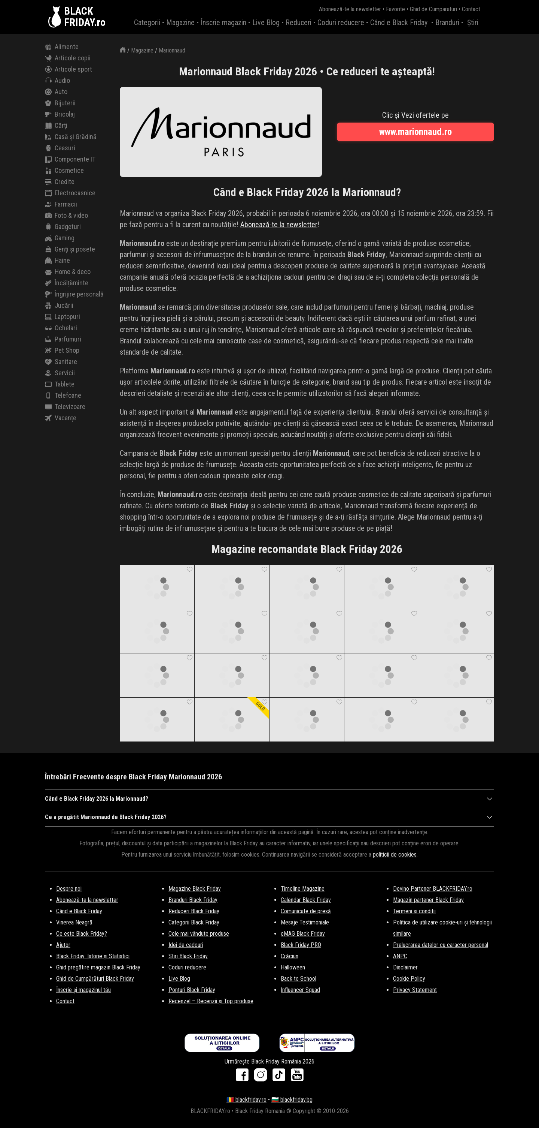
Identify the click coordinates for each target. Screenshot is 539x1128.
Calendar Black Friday (306, 899)
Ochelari (61, 328)
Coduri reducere (340, 22)
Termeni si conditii (414, 911)
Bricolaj (60, 114)
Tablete (59, 384)
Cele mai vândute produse (198, 933)
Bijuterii (60, 103)
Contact (471, 9)
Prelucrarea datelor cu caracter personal (440, 944)
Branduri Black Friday (192, 899)
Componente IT (70, 159)
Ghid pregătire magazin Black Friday (98, 967)
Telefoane (63, 395)
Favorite (395, 9)
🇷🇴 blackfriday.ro (246, 1099)
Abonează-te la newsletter (350, 9)
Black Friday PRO (301, 944)
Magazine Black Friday (194, 888)
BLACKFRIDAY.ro (85, 17)
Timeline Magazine (303, 888)
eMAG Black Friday (303, 933)
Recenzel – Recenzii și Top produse (210, 1001)
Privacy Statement (415, 989)
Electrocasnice (70, 193)
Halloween (293, 967)
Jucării (59, 305)
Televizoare (65, 406)
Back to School (298, 978)
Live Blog (266, 22)
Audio (57, 80)
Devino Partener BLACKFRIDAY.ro (432, 888)
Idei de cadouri (185, 944)
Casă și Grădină (71, 136)
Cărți (56, 125)
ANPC (400, 956)
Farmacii (61, 204)
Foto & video (66, 215)
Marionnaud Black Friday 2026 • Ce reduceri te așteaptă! (307, 71)
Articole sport (68, 69)
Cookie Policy (409, 978)
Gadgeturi (63, 226)
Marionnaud (172, 50)
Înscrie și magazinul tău (83, 989)
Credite (59, 181)
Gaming (59, 238)
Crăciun (289, 956)
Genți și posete (70, 249)
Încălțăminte (66, 283)
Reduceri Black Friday (193, 911)
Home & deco (68, 271)
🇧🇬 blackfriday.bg (292, 1099)
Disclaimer (405, 967)
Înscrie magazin (223, 22)
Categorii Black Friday (193, 922)
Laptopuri (62, 316)
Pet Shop (62, 350)
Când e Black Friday (398, 22)
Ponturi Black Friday (191, 989)
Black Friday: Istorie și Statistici (93, 956)
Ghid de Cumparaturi (433, 9)
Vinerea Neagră (74, 922)
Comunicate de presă (306, 911)
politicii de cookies (395, 854)
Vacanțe (60, 418)
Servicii (60, 373)
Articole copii (68, 58)
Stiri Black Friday (188, 956)
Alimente (62, 46)
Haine (57, 260)
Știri (472, 22)
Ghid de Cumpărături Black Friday (95, 978)
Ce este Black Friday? (81, 933)
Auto (56, 91)
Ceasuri (60, 148)
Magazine (180, 22)
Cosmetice (64, 170)
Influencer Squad (300, 989)
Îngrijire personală (74, 294)
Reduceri (298, 22)
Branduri (447, 22)
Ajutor (63, 944)
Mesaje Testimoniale (305, 922)
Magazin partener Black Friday (428, 899)
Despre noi (69, 888)
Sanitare (61, 361)
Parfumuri (63, 339)
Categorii (147, 22)
